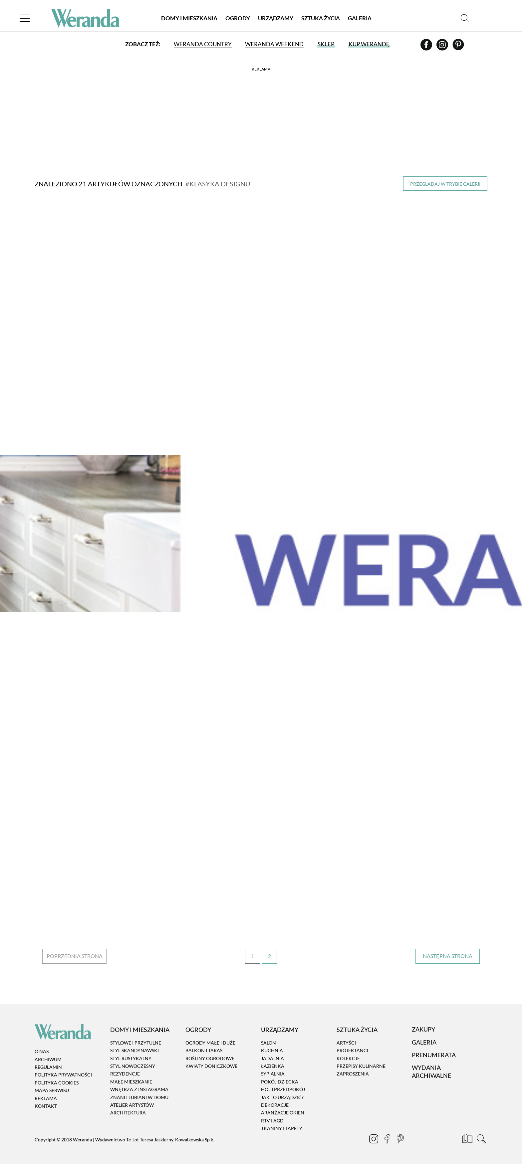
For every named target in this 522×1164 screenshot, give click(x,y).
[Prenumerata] (468, 1139)
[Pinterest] (458, 47)
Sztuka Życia (320, 18)
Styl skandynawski (134, 1050)
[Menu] (24, 18)
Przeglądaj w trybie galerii (445, 184)
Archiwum (48, 1059)
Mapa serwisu (52, 1090)
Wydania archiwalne (431, 1071)
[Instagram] (443, 47)
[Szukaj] (465, 18)
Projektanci (352, 1050)
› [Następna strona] (447, 956)
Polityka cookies (57, 1082)
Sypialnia (273, 1074)
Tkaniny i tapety (281, 1128)
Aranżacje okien (282, 1113)
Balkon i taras (203, 1050)
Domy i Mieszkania (189, 18)
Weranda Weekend (274, 44)
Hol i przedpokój (283, 1089)
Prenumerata (434, 1055)
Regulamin (48, 1067)
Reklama (46, 1098)
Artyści (346, 1043)
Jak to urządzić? (282, 1097)
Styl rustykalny (130, 1058)
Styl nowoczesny (132, 1066)
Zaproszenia (353, 1074)
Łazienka (272, 1066)
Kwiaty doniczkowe (211, 1066)
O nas (42, 1051)
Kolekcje (348, 1058)
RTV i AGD (272, 1120)
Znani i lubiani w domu (139, 1097)
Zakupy (423, 1029)
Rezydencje (125, 1074)
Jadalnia (272, 1058)
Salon (268, 1043)
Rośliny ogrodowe (209, 1058)
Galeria (360, 18)
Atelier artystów (132, 1105)
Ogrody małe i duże (210, 1043)
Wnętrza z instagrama (139, 1089)
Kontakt (46, 1106)
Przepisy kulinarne (361, 1066)
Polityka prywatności (63, 1075)
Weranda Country (203, 44)
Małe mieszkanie (131, 1081)
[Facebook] (427, 47)
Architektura (128, 1113)
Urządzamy (275, 18)
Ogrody (237, 18)
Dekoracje (275, 1105)
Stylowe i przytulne (135, 1043)
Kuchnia (272, 1050)
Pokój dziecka (279, 1081)
